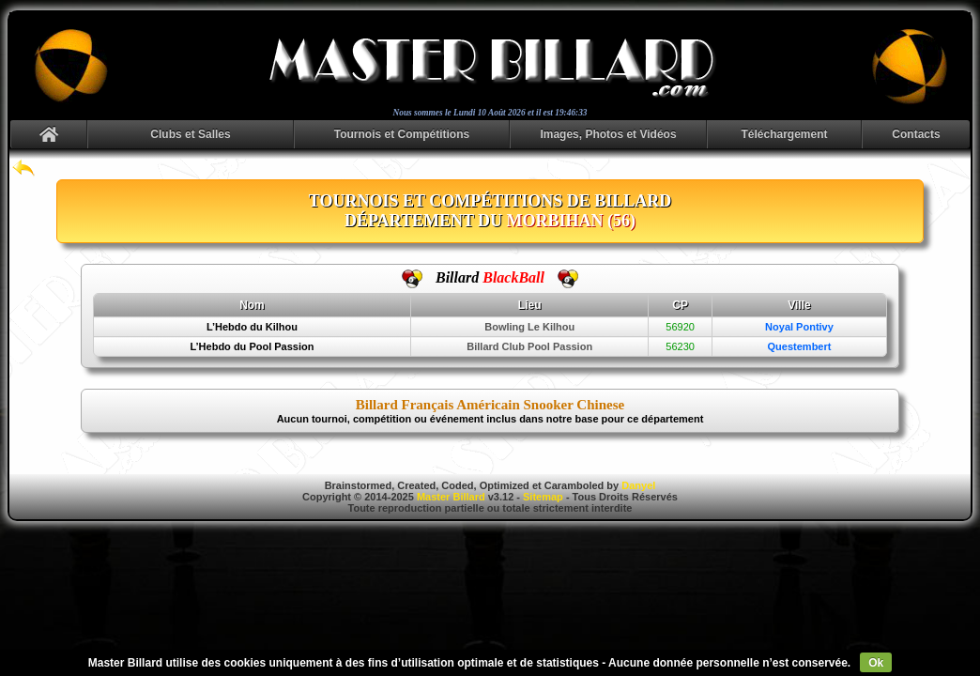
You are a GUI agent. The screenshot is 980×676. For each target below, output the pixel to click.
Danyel (638, 485)
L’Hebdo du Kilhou (252, 326)
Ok (875, 662)
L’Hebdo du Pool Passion (252, 346)
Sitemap (543, 496)
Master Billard (451, 496)
